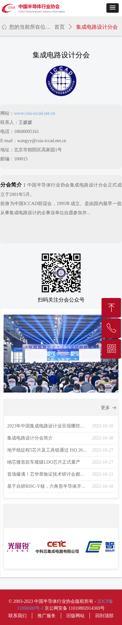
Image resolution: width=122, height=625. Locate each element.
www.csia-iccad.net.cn (34, 113)
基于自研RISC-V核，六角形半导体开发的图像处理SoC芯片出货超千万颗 (48, 486)
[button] (112, 8)
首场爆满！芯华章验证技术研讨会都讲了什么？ (48, 474)
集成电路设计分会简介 (30, 438)
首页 (59, 27)
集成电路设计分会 (97, 27)
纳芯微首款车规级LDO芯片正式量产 (43, 462)
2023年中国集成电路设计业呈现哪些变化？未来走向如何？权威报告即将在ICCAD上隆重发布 (48, 426)
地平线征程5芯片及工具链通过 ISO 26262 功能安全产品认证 (48, 450)
